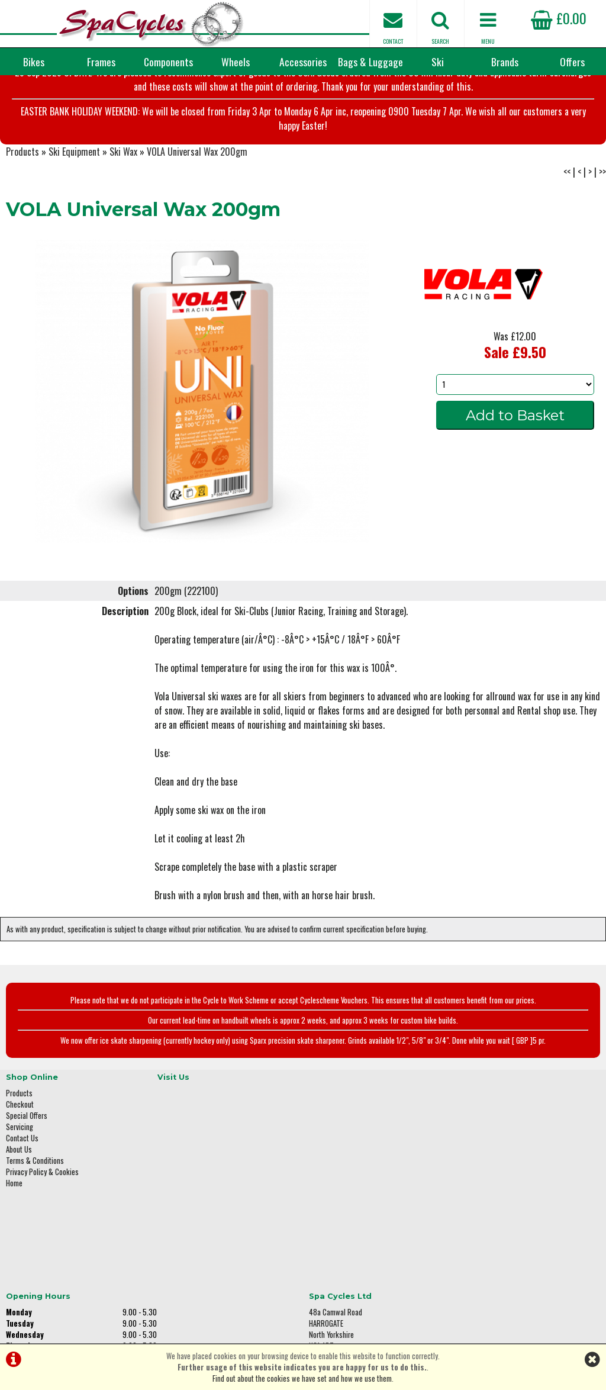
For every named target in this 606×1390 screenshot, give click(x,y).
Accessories (303, 61)
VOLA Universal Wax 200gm (197, 225)
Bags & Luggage (370, 61)
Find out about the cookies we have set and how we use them (302, 1378)
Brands (504, 61)
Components (168, 61)
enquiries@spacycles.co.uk (511, 1266)
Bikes (33, 61)
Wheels (235, 61)
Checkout (20, 1169)
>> (602, 245)
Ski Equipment (74, 225)
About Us (19, 1214)
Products (22, 225)
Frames (101, 61)
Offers (572, 61)
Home (14, 1247)
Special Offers (26, 1180)
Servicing (19, 1191)
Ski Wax (123, 225)
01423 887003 (490, 1228)
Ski (437, 61)
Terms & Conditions (35, 1225)
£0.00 (558, 17)
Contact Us (22, 1202)
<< (566, 245)
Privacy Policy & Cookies (42, 1236)
